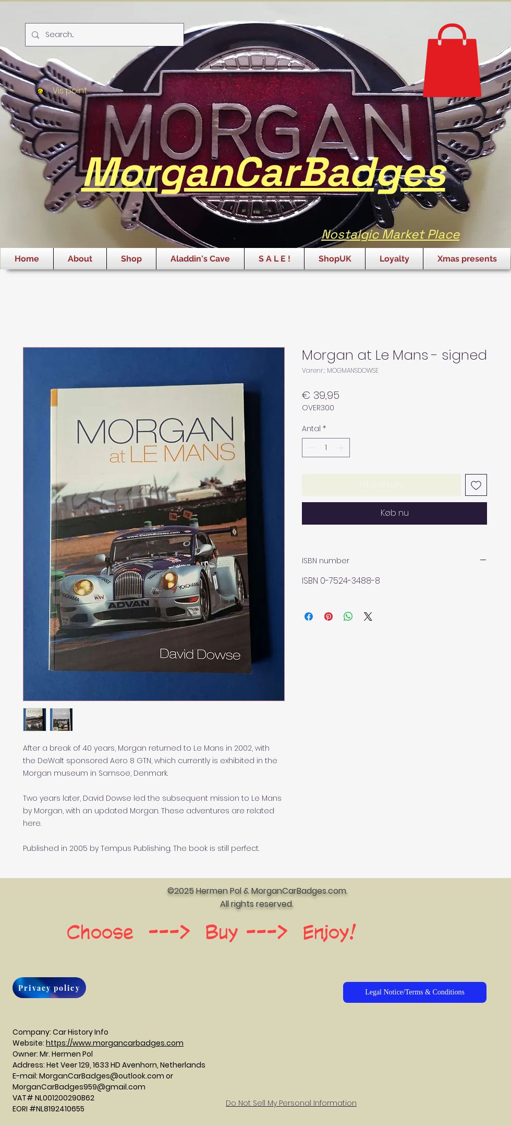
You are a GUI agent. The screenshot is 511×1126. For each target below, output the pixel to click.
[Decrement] (310, 447)
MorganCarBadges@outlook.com (101, 1076)
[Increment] (341, 447)
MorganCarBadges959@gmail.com (79, 1087)
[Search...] (103, 34)
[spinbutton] (326, 447)
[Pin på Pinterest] (328, 616)
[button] (452, 60)
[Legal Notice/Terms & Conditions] (414, 992)
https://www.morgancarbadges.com (115, 1043)
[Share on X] (368, 616)
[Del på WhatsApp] (348, 616)
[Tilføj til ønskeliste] (476, 485)
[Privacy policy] (49, 987)
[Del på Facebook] (308, 616)
